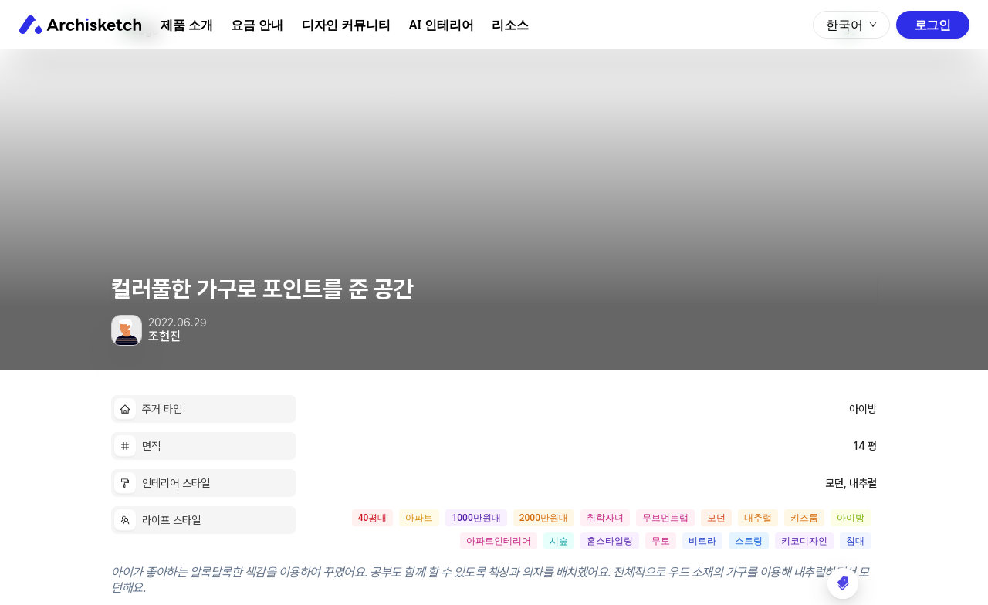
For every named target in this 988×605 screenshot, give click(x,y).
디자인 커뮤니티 (346, 24)
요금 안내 (257, 24)
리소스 (510, 24)
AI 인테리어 (441, 24)
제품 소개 (186, 24)
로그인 (933, 24)
